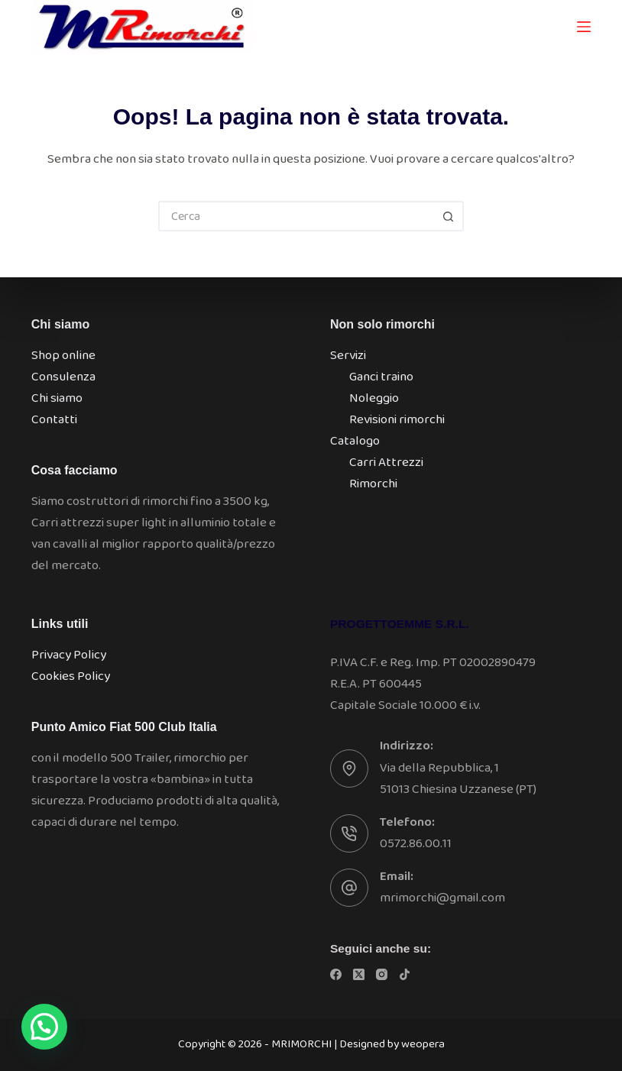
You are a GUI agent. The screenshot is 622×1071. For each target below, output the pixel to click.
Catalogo (355, 441)
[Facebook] (336, 974)
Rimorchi (373, 484)
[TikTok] (404, 974)
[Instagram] (381, 974)
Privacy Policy (68, 655)
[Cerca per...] (295, 216)
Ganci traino (381, 377)
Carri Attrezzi (386, 462)
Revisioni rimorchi (397, 419)
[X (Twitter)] (358, 974)
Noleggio (374, 398)
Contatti (54, 419)
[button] (44, 1027)
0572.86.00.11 (416, 843)
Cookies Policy (70, 676)
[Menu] (584, 27)
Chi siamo (57, 398)
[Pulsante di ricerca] (448, 216)
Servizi (348, 355)
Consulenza (63, 377)
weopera (423, 1044)
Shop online (63, 355)
